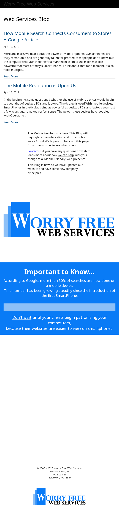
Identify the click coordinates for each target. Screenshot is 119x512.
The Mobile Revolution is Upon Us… (42, 85)
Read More (11, 76)
